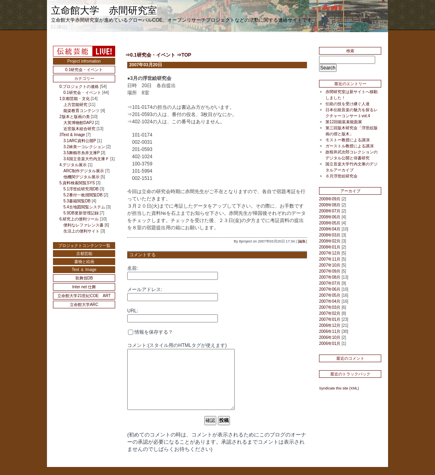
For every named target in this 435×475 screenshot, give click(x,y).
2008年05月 (329, 223)
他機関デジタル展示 (81, 177)
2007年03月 (329, 307)
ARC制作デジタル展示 (83, 171)
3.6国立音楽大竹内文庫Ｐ (86, 159)
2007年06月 (329, 289)
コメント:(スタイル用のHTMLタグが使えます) (177, 345)
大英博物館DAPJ (78, 122)
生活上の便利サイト (81, 231)
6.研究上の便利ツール (79, 219)
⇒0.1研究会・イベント (150, 55)
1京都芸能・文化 (74, 98)
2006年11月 (329, 331)
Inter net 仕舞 (84, 287)
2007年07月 (329, 283)
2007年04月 (329, 301)
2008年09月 (329, 199)
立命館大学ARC (84, 304)
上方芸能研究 (75, 104)
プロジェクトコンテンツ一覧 (84, 245)
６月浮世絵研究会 (341, 176)
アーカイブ (350, 191)
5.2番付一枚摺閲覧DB (83, 195)
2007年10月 (329, 265)
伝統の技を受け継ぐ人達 (347, 104)
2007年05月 (329, 295)
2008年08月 (329, 205)
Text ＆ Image (84, 269)
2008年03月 (329, 235)
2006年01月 (329, 343)
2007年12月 (329, 253)
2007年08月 (329, 277)
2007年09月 (329, 271)
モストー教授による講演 (347, 140)
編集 (302, 241)
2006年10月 (329, 337)
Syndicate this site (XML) (339, 388)
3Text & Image (72, 135)
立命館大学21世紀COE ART (84, 296)
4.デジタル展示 (73, 165)
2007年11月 (329, 259)
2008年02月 (329, 241)
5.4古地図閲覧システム (84, 207)
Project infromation (84, 61)
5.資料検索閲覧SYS (77, 183)
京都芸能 (84, 253)
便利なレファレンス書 (83, 225)
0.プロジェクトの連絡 (79, 86)
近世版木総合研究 (79, 128)
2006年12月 (329, 325)
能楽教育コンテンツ (81, 110)
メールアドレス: (144, 289)
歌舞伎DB (84, 278)
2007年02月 (329, 313)
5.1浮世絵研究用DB (81, 189)
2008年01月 (329, 247)
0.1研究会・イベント (84, 69)
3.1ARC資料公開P (79, 141)
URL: (132, 311)
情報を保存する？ (150, 332)
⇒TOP (184, 55)
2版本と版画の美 (74, 116)
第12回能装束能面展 (343, 122)
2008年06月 (329, 217)
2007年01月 (329, 319)
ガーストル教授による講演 (349, 146)
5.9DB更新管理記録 (81, 213)
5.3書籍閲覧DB (77, 201)
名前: (132, 268)
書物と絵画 (84, 261)
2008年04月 (329, 229)
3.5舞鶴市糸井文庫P (81, 153)
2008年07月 (329, 211)
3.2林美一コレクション (84, 147)
